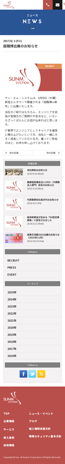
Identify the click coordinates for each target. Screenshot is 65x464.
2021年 (11, 320)
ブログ (33, 421)
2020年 (11, 327)
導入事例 (8, 437)
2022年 (11, 313)
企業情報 (8, 421)
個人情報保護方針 (40, 428)
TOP (6, 413)
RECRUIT (13, 260)
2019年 (11, 334)
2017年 (11, 349)
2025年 (11, 292)
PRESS (11, 267)
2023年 (11, 306)
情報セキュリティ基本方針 (45, 436)
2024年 (11, 299)
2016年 (11, 356)
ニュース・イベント (41, 413)
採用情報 (8, 445)
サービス (8, 429)
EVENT (11, 274)
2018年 (11, 342)
